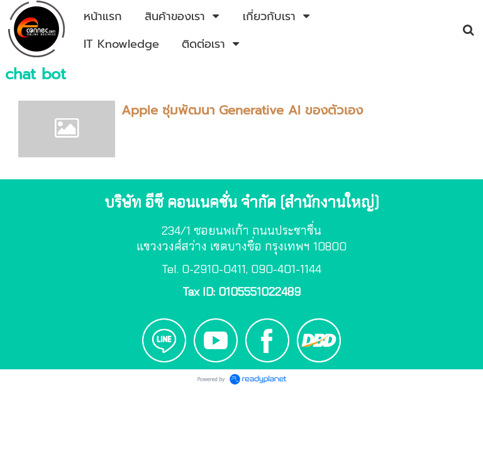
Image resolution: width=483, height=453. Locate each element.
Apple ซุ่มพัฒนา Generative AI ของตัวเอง (242, 110)
